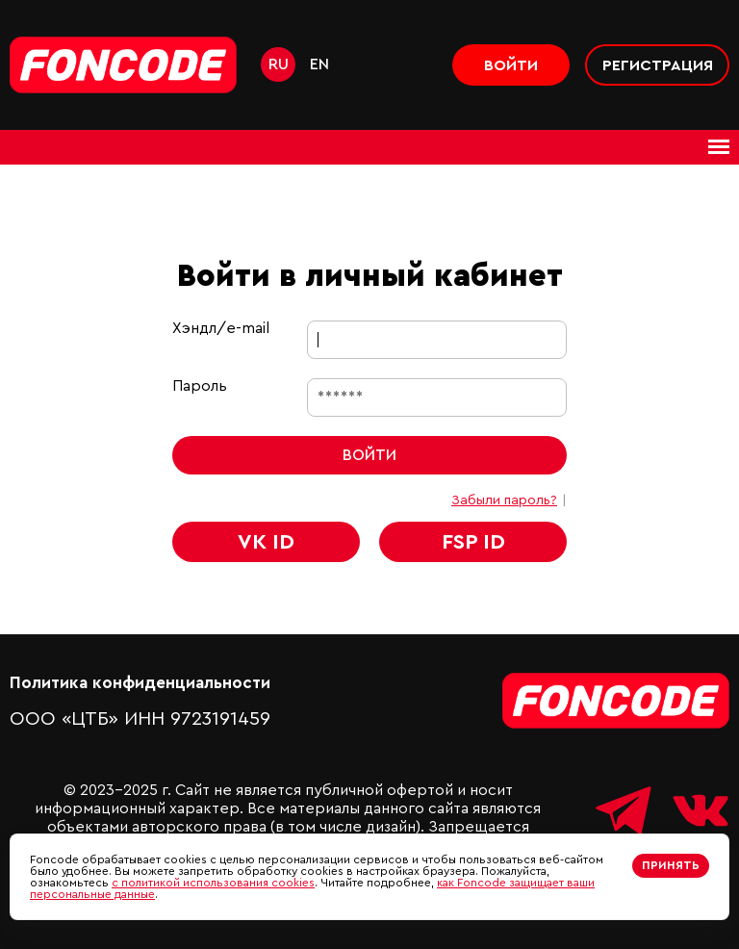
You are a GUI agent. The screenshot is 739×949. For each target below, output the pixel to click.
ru (278, 64)
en (319, 64)
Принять (671, 865)
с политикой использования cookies (213, 882)
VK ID (266, 541)
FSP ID (473, 541)
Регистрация (657, 65)
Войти (511, 65)
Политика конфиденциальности (140, 683)
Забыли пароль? (504, 500)
